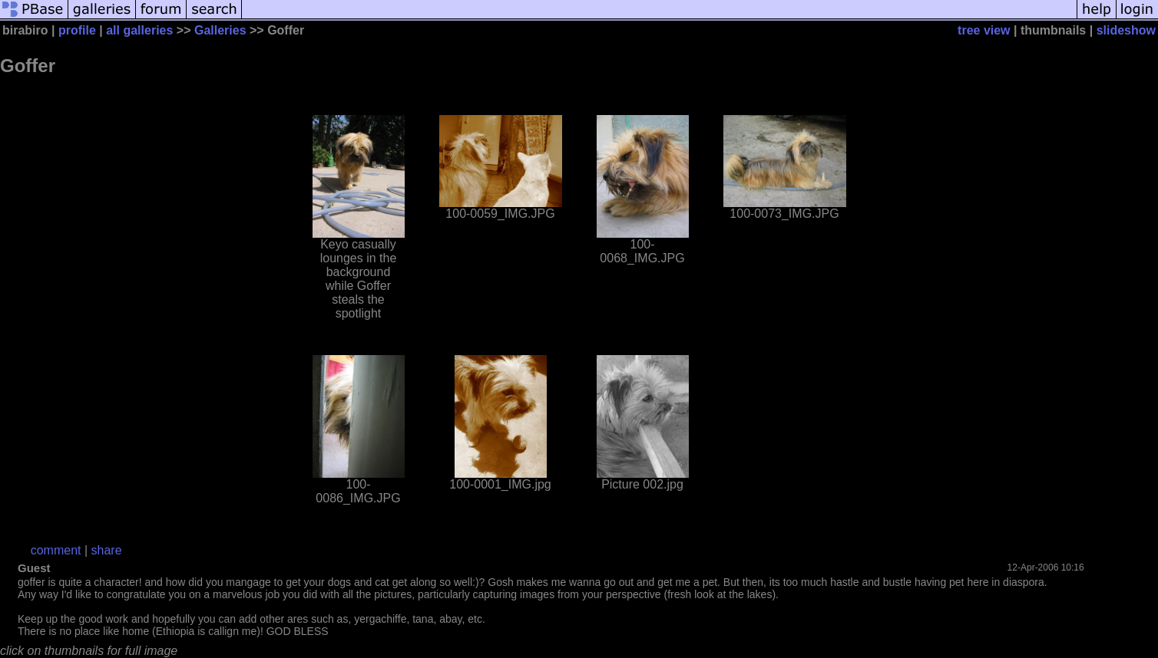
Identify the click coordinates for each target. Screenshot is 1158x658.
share (106, 550)
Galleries (220, 30)
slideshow (1126, 30)
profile (77, 30)
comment (56, 550)
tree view (984, 30)
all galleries (139, 30)
